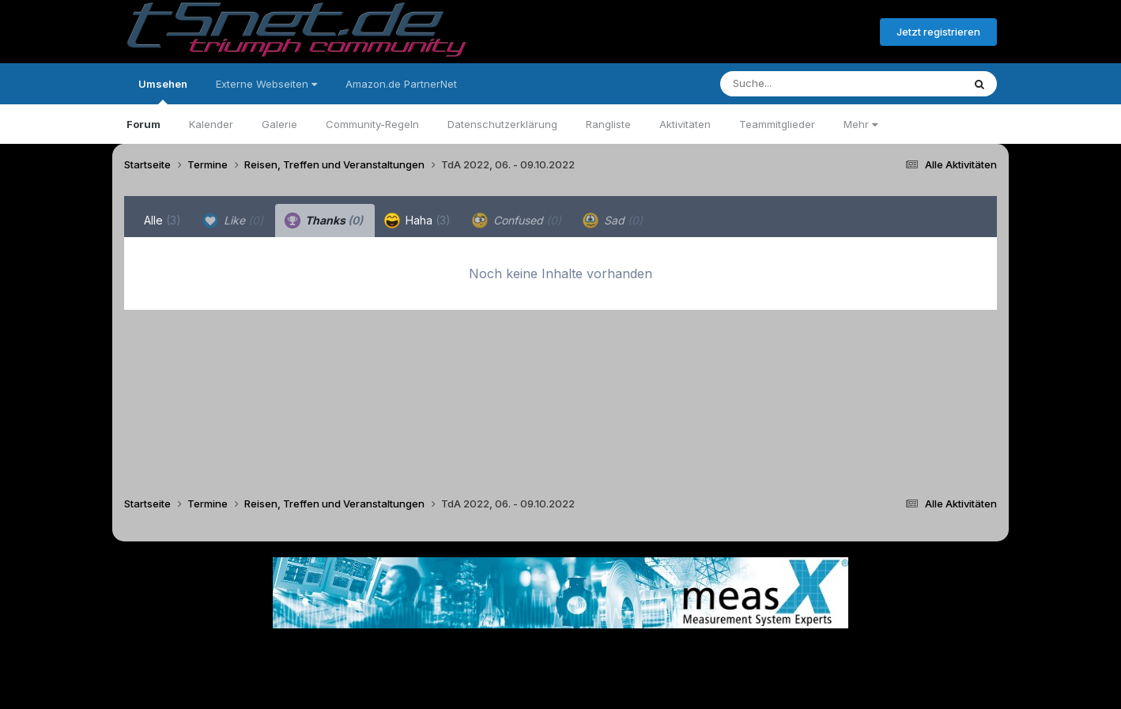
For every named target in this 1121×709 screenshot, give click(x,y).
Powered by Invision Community (560, 686)
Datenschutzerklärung (502, 124)
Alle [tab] (162, 220)
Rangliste (608, 124)
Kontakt (661, 652)
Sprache (409, 652)
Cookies (717, 652)
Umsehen (162, 90)
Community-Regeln (372, 124)
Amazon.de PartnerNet (401, 83)
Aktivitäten (685, 124)
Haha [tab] (417, 220)
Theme (474, 652)
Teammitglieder (777, 124)
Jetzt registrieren (938, 31)
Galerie (279, 124)
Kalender (211, 124)
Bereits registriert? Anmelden (782, 32)
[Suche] (809, 83)
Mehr (861, 124)
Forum (143, 124)
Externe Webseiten (266, 83)
